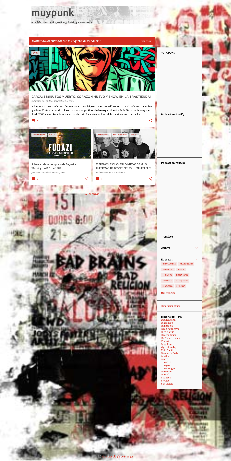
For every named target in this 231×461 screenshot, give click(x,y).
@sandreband (186, 264)
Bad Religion (168, 319)
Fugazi (165, 341)
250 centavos (182, 275)
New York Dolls (169, 353)
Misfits (165, 356)
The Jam (165, 365)
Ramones (166, 371)
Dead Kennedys (170, 328)
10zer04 (180, 269)
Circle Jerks (167, 332)
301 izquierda (181, 280)
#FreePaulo (168, 269)
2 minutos (167, 275)
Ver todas (146, 41)
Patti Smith (167, 350)
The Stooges (168, 368)
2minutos (167, 280)
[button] (150, 120)
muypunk (52, 12)
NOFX (164, 359)
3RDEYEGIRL (168, 286)
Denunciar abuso (170, 306)
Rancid (165, 374)
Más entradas (92, 194)
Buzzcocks (167, 325)
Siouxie (165, 380)
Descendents (168, 335)
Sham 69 (166, 377)
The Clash (166, 362)
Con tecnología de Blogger (115, 456)
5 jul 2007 (180, 286)
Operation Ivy (169, 347)
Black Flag (167, 322)
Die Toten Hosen (170, 338)
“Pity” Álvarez (169, 264)
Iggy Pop (166, 344)
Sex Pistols (167, 383)
